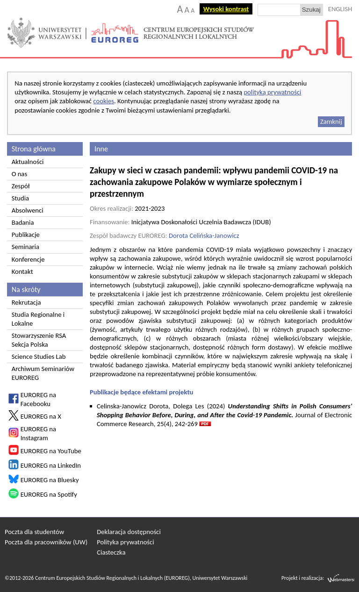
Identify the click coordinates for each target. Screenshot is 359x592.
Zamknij (331, 121)
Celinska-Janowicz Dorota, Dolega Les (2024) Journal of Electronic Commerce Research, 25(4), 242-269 (224, 415)
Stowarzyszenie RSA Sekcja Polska (39, 340)
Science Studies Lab (39, 356)
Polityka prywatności (125, 542)
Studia (20, 198)
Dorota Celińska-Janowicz (204, 235)
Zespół (21, 186)
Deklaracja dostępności (129, 532)
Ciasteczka (111, 552)
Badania (23, 222)
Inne (101, 148)
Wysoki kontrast (226, 9)
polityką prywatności (272, 92)
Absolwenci (27, 210)
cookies (103, 101)
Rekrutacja (26, 302)
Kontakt (22, 271)
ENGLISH (340, 9)
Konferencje (28, 259)
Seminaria (25, 247)
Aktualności (28, 161)
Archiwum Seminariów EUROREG (43, 373)
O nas (19, 174)
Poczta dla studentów (34, 532)
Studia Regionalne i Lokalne (38, 319)
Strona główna (34, 148)
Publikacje (26, 234)
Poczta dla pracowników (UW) (46, 542)
